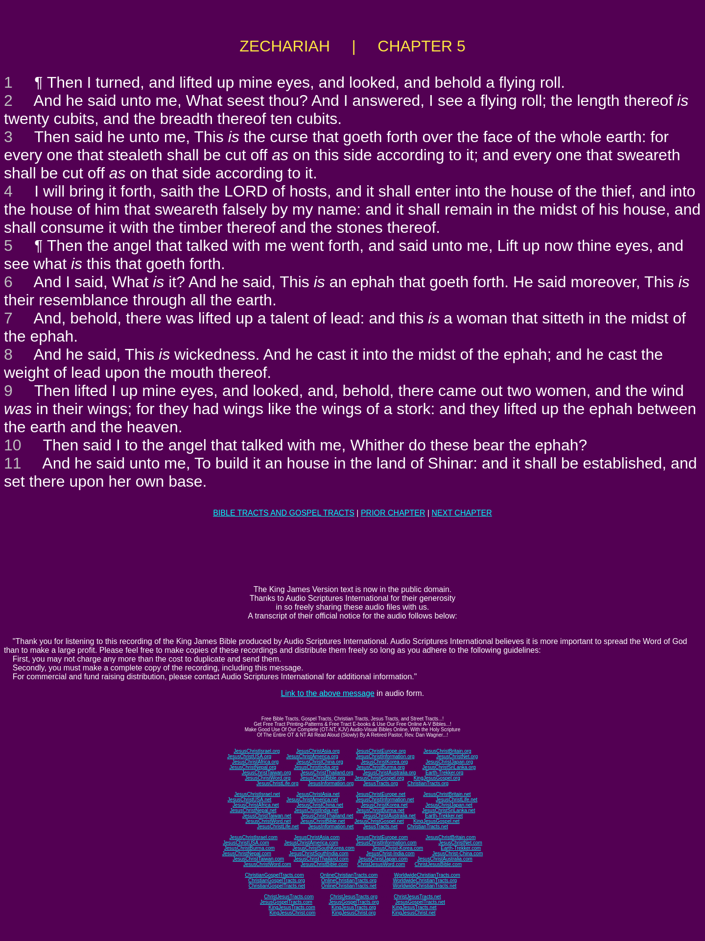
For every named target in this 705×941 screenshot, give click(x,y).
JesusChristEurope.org (381, 751)
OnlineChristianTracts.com (348, 875)
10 (13, 445)
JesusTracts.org (380, 783)
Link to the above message (328, 693)
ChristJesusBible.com (438, 864)
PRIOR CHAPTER (393, 513)
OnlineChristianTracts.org (348, 880)
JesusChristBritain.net (446, 794)
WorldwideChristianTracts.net (424, 886)
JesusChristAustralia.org (389, 772)
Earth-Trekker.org (444, 772)
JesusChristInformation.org (385, 756)
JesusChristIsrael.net (257, 794)
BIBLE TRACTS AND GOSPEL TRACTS (283, 513)
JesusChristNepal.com (246, 853)
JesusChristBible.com (324, 864)
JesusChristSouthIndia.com (319, 853)
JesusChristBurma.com (249, 848)
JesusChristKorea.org (384, 762)
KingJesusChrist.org (354, 913)
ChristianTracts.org (427, 783)
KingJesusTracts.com (292, 907)
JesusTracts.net (380, 826)
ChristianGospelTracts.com (274, 875)
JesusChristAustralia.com (444, 859)
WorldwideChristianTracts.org (425, 880)
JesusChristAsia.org (318, 751)
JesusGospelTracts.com (286, 902)
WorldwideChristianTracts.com (427, 875)
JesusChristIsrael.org (257, 751)
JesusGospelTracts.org (353, 902)
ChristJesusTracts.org (353, 896)
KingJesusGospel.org (437, 778)
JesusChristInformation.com (386, 842)
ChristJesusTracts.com (288, 896)
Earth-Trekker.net (444, 815)
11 (13, 463)
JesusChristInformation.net (385, 799)
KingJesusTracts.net (414, 907)
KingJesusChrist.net (414, 913)
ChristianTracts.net (427, 826)
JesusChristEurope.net (380, 794)
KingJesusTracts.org (353, 907)
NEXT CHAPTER (462, 513)
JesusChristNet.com (460, 842)
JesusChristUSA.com (246, 842)
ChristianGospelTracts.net (277, 886)
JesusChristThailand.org (327, 772)
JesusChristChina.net (320, 805)
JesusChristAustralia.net (389, 815)
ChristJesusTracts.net (417, 896)
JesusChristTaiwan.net (266, 815)
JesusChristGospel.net (379, 821)
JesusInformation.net (330, 826)
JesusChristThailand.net (327, 815)
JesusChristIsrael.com (253, 837)
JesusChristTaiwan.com (258, 859)
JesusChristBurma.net (380, 810)
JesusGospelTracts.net (420, 902)
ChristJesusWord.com (381, 864)
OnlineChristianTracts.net (348, 886)
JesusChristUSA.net (249, 799)
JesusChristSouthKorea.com (323, 848)
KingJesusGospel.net (436, 821)
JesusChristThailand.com (321, 859)
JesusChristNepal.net (253, 810)
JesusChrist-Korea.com (397, 848)
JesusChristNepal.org (252, 767)
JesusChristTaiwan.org (266, 772)
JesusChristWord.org (267, 778)
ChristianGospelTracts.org (276, 880)
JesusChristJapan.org (449, 762)
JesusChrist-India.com (390, 853)
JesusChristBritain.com (450, 837)
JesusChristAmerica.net (312, 799)
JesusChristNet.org (457, 756)
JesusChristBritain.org (447, 751)
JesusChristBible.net (322, 821)
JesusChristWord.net (268, 821)
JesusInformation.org (330, 783)
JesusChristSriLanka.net (448, 810)
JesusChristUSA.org (249, 756)
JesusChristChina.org (319, 762)
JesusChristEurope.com (382, 837)
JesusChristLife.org (278, 783)
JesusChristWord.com (267, 864)
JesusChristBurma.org (380, 767)
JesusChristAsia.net (317, 794)
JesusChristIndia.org (316, 767)
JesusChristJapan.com (382, 859)
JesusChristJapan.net (448, 805)
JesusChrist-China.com (457, 853)
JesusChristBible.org (322, 778)
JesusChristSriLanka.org (449, 767)
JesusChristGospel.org (379, 778)
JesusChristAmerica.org (312, 756)
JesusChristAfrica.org (255, 762)
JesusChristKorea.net (384, 805)
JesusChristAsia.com (316, 837)
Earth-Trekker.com (461, 848)
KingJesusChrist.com (292, 913)
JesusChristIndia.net (316, 810)
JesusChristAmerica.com (311, 842)
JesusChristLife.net (456, 799)
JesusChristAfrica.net (256, 805)
